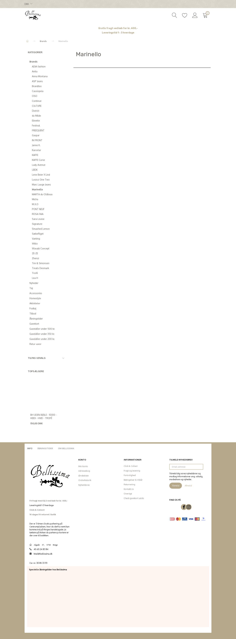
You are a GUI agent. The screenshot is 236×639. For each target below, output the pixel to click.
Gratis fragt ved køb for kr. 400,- (118, 28)
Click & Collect (131, 466)
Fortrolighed (130, 475)
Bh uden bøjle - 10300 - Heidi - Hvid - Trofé (43, 416)
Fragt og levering (132, 470)
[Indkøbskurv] (205, 15)
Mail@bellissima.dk (43, 553)
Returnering (129, 484)
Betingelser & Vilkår (133, 480)
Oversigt (128, 493)
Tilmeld (175, 485)
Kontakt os (129, 489)
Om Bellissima (66, 448)
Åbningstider (45, 448)
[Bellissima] (33, 15)
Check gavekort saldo (134, 498)
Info (29, 448)
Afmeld (188, 485)
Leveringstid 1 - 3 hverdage (118, 32)
